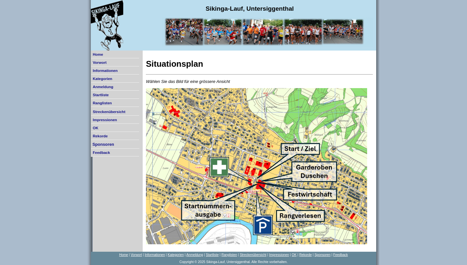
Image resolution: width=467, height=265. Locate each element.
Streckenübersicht (109, 112)
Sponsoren (103, 144)
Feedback (101, 153)
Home (98, 54)
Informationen (105, 71)
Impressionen (105, 120)
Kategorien (102, 79)
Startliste (101, 95)
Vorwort (100, 62)
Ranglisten (102, 103)
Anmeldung (103, 87)
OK (95, 128)
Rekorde (100, 136)
